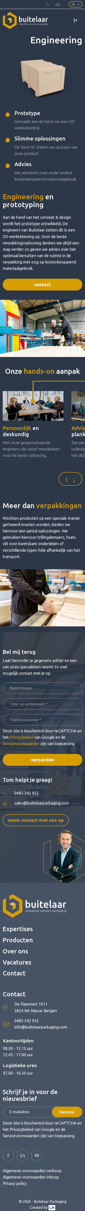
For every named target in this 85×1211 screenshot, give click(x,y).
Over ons (15, 951)
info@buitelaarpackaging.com (40, 1027)
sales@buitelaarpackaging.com (41, 803)
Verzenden (42, 759)
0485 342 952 (26, 793)
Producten (18, 940)
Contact (42, 284)
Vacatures (17, 962)
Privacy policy (15, 1183)
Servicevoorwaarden (21, 743)
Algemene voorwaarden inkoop (31, 1177)
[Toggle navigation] (77, 20)
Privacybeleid (21, 737)
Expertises (18, 928)
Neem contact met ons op (36, 820)
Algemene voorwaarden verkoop (32, 1171)
